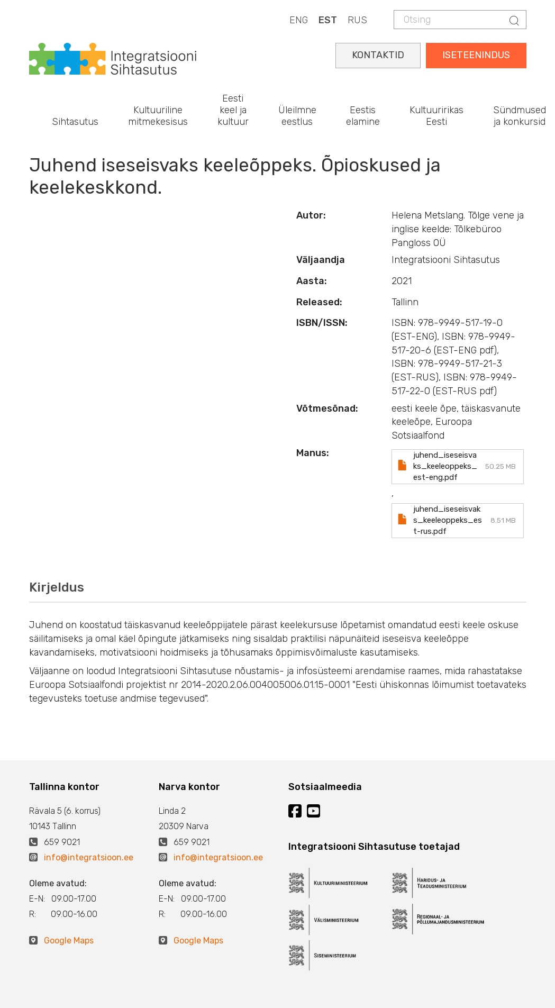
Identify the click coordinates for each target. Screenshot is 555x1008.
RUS (357, 20)
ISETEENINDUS (476, 55)
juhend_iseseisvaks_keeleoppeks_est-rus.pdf (447, 520)
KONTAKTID (378, 55)
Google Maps (69, 941)
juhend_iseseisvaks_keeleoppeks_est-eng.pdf (445, 466)
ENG (298, 20)
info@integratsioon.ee (88, 857)
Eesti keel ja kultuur (233, 110)
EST (328, 20)
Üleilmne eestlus (297, 116)
